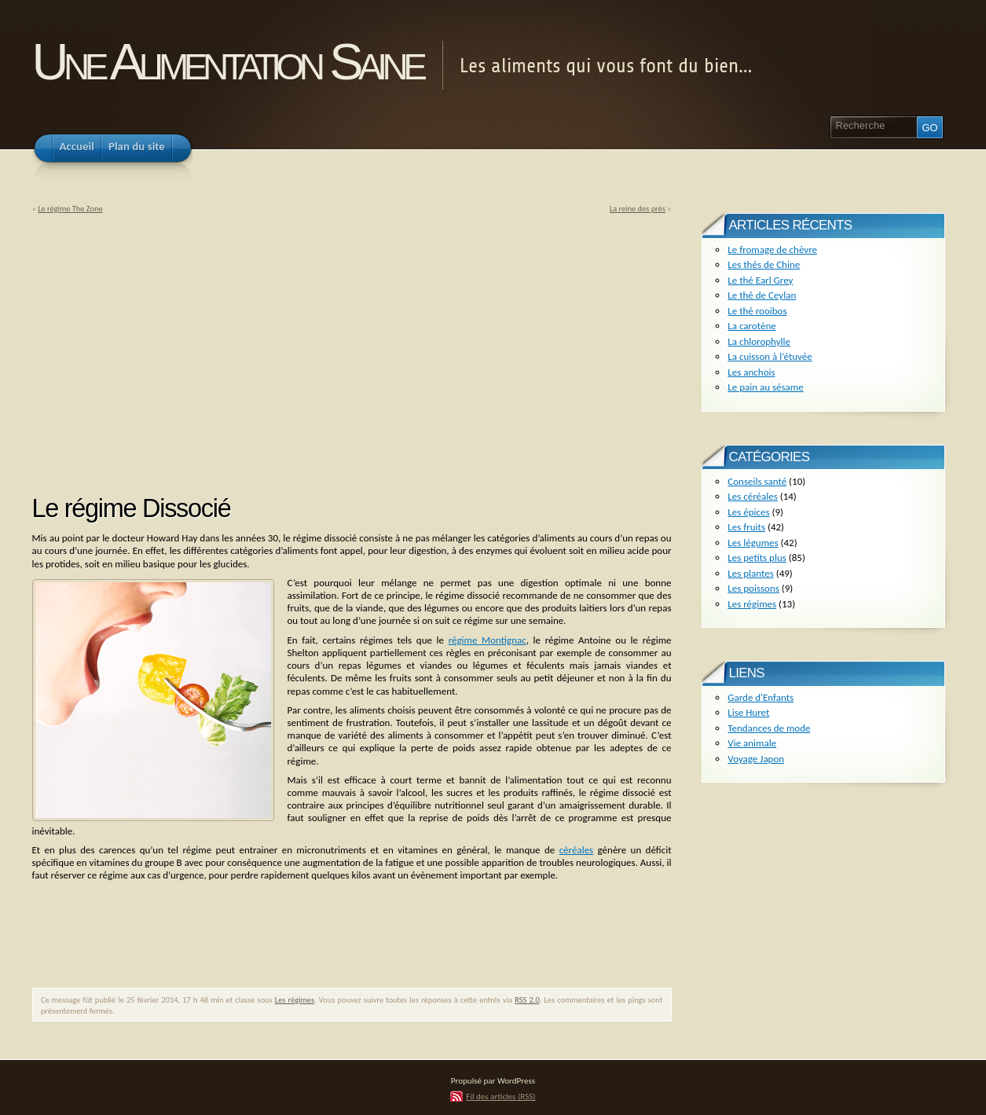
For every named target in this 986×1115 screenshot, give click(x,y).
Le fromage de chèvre (772, 249)
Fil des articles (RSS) (500, 1096)
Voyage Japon (756, 759)
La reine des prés (637, 209)
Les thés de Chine (764, 264)
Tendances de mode (769, 728)
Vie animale (752, 743)
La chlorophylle (759, 341)
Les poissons (753, 588)
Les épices (748, 512)
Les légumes (753, 542)
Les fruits (746, 527)
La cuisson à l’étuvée (770, 356)
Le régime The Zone (70, 209)
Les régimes (294, 1000)
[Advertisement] (164, 349)
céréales (576, 850)
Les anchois (751, 372)
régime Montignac (487, 640)
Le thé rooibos (757, 311)
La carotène (751, 326)
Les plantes (750, 573)
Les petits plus (757, 557)
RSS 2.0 (527, 1000)
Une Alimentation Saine (227, 61)
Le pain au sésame (765, 387)
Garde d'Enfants (761, 697)
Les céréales (753, 496)
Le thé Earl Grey (760, 280)
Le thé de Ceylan (762, 295)
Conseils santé (757, 481)
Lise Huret (748, 712)
